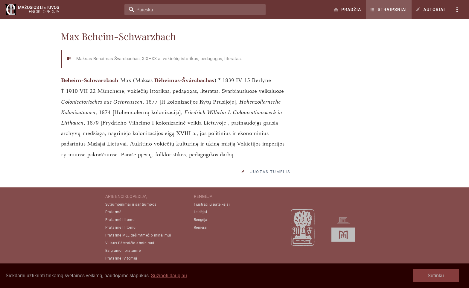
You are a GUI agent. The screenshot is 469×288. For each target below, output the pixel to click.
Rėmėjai (201, 242)
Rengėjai (201, 234)
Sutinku (436, 275)
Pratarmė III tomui (121, 242)
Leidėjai (200, 226)
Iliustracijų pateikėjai (212, 218)
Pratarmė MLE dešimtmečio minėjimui (138, 249)
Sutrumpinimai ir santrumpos (130, 218)
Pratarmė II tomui (120, 234)
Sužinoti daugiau (169, 275)
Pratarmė (113, 226)
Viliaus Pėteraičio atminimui (129, 257)
